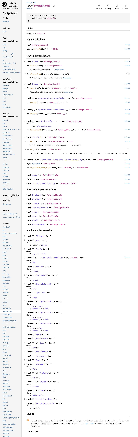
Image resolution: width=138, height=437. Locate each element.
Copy (34, 175)
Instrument (42, 338)
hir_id (37, 49)
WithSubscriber (44, 399)
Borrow (39, 266)
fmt (31, 88)
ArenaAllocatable (52, 258)
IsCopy (73, 258)
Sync (34, 216)
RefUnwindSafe (40, 207)
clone (33, 66)
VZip (41, 390)
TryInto (43, 381)
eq (31, 141)
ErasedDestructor (45, 403)
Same (38, 360)
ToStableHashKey (73, 159)
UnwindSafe (38, 224)
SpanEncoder (44, 109)
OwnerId (51, 18)
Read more (59, 69)
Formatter (55, 88)
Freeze (35, 203)
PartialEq (37, 137)
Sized (44, 245)
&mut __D (54, 102)
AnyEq (39, 249)
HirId (55, 49)
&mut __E (61, 114)
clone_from (35, 74)
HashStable (47, 121)
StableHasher (93, 130)
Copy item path (54, 5)
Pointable (41, 356)
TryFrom (43, 373)
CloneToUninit (43, 284)
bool (71, 141)
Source (29, 9)
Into (41, 343)
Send (34, 212)
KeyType (36, 164)
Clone (35, 61)
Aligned (40, 236)
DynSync (36, 199)
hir (35, 3)
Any (37, 240)
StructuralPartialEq (43, 183)
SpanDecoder (44, 98)
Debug (35, 84)
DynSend (36, 195)
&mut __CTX (63, 130)
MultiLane (36, 395)
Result (73, 88)
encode (33, 114)
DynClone (40, 292)
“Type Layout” (89, 423)
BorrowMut (41, 275)
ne (31, 149)
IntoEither (42, 351)
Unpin (35, 220)
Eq (33, 179)
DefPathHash (49, 164)
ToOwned (40, 364)
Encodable (59, 109)
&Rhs (51, 149)
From (38, 334)
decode (33, 102)
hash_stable (36, 130)
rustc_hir (12, 3)
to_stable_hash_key (40, 167)
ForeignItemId (40, 45)
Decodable (59, 98)
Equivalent (45, 301)
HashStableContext (43, 126)
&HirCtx (67, 167)
